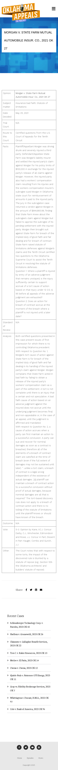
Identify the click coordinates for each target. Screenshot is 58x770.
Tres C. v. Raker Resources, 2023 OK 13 (28, 652)
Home (19, 758)
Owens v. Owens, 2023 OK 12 (24, 667)
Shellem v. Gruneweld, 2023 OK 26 (26, 634)
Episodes (30, 758)
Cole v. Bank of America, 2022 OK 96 (27, 709)
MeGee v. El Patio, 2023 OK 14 (24, 660)
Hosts (40, 758)
